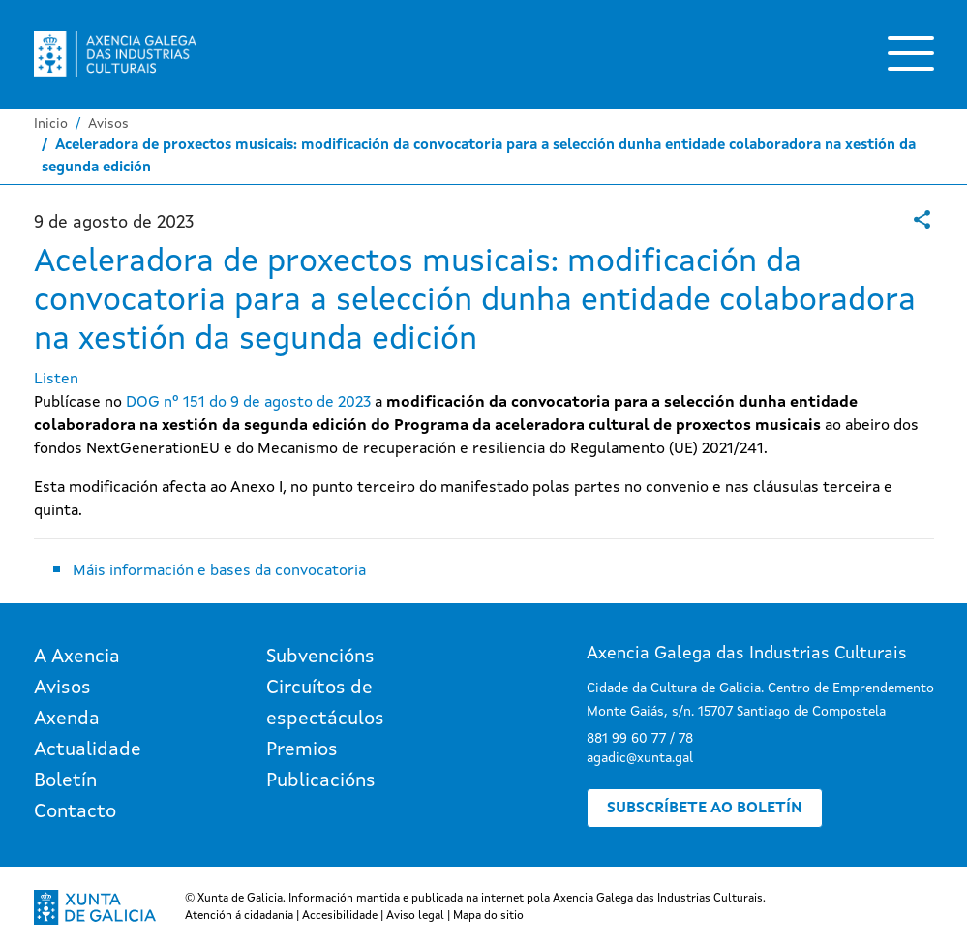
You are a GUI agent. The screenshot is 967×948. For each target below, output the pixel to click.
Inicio (51, 124)
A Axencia (77, 657)
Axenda (67, 719)
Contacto (75, 812)
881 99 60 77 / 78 (640, 739)
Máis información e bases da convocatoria (219, 571)
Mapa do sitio (488, 916)
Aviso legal (415, 916)
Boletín (65, 781)
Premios (302, 750)
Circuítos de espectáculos (325, 704)
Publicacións (321, 781)
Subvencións (320, 657)
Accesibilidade (340, 916)
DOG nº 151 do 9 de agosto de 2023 (248, 403)
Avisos (108, 124)
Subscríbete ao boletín (704, 808)
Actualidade (87, 750)
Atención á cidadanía (239, 916)
